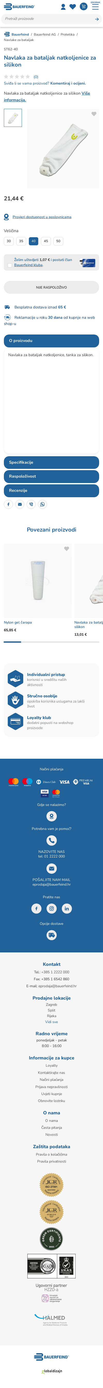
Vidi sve (51, 1021)
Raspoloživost (22, 476)
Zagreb (51, 1004)
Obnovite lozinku (51, 1100)
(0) (36, 76)
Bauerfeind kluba (28, 265)
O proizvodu (20, 341)
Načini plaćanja (51, 1079)
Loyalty (52, 1065)
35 (21, 241)
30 (9, 241)
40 (33, 241)
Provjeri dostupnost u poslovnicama (42, 217)
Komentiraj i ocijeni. (67, 83)
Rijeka (51, 1016)
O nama (51, 1120)
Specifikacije (21, 462)
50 (58, 241)
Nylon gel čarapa (18, 622)
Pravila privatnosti (51, 1161)
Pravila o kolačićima (51, 1154)
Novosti (51, 1134)
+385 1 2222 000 (55, 972)
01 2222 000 (54, 856)
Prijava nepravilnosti (51, 1086)
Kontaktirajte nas (51, 1072)
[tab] (51, 340)
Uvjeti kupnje (51, 1093)
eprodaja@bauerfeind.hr (52, 884)
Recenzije (18, 490)
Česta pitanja (51, 1127)
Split (51, 1010)
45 (46, 241)
